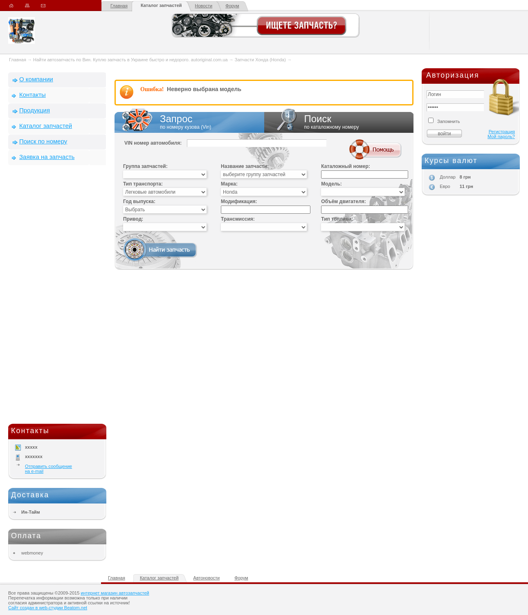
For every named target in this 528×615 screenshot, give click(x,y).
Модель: (331, 184)
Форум (232, 5)
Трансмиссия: (238, 219)
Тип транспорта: (143, 184)
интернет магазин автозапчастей (115, 592)
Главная (119, 5)
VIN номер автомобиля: (153, 143)
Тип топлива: (337, 219)
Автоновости (206, 577)
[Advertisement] (57, 296)
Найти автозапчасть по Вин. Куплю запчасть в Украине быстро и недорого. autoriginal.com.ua (130, 59)
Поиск (339, 122)
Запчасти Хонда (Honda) (260, 59)
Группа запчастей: (145, 166)
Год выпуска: (139, 201)
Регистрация (502, 131)
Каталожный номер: (345, 166)
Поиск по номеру (43, 141)
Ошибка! (152, 89)
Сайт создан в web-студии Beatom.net (47, 607)
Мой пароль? (501, 136)
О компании (36, 79)
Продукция (34, 110)
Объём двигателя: (343, 201)
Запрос (189, 122)
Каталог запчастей (161, 5)
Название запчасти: (245, 166)
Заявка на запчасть (46, 156)
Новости (204, 5)
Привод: (133, 219)
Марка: (229, 184)
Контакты (32, 94)
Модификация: (239, 201)
